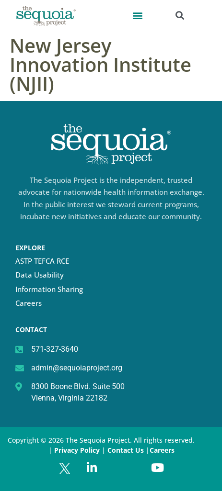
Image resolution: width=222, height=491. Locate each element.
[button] (138, 15)
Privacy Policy (77, 450)
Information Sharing (49, 289)
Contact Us (126, 450)
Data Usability (39, 274)
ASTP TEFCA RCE (42, 261)
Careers (28, 303)
